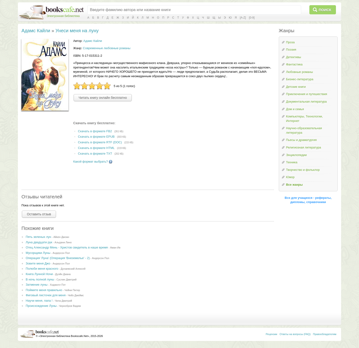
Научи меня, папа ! (39, 300)
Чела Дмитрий (63, 300)
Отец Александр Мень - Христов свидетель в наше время (67, 247)
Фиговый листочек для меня (46, 295)
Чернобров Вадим (70, 305)
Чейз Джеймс (76, 295)
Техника (291, 162)
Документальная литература (306, 101)
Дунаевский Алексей (73, 268)
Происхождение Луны (41, 306)
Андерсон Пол (61, 253)
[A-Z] (243, 17)
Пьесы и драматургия (301, 140)
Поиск (325, 10)
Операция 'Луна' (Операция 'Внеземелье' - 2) (58, 258)
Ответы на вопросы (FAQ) (295, 334)
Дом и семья (295, 109)
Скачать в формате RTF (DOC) (100, 142)
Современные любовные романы (106, 48)
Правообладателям (324, 334)
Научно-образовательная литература (304, 130)
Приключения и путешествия (306, 94)
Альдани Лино (63, 242)
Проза (290, 42)
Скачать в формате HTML (96, 148)
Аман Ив (115, 247)
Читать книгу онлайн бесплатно (103, 98)
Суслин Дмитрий (66, 279)
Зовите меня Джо (38, 263)
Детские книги (296, 86)
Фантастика (294, 64)
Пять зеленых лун (38, 237)
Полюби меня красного (42, 268)
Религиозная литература (303, 147)
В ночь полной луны (40, 279)
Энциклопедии (296, 155)
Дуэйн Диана (63, 274)
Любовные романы (299, 72)
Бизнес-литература (299, 79)
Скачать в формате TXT (95, 153)
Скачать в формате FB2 (95, 131)
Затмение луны (37, 284)
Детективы (293, 57)
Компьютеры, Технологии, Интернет (304, 119)
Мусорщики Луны (38, 253)
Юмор (290, 177)
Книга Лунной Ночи (39, 274)
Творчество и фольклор (303, 170)
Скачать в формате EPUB (96, 137)
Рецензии (271, 334)
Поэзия (291, 49)
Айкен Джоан (61, 237)
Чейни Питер (72, 290)
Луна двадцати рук (39, 242)
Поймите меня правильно (44, 290)
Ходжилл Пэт (58, 284)
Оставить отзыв (39, 214)
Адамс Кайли (35, 30)
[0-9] (252, 17)
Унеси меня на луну (77, 30)
